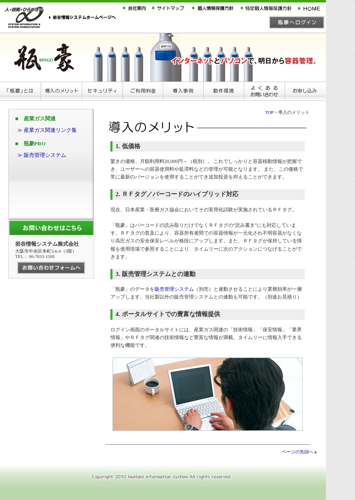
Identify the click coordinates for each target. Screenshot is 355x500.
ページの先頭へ (297, 451)
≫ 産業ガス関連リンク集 (47, 130)
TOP (269, 112)
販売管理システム (174, 289)
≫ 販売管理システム (41, 155)
